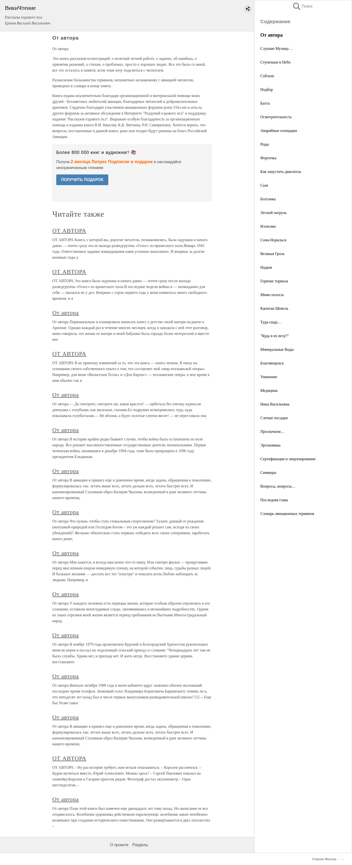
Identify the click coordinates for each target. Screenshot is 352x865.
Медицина (268, 390)
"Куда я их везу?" (274, 336)
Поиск (302, 6)
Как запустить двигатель (280, 172)
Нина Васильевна (274, 404)
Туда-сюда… (270, 322)
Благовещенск (272, 363)
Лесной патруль (273, 213)
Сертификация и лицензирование (288, 459)
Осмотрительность (276, 117)
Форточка (268, 158)
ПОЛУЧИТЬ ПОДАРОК (82, 180)
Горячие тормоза (274, 281)
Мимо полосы (272, 295)
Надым (266, 267)
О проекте (119, 845)
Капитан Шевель (274, 308)
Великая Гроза (272, 254)
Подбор (266, 89)
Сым (264, 185)
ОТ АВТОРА (69, 230)
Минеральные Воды (277, 349)
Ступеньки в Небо (275, 62)
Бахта (265, 103)
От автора (65, 313)
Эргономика (270, 445)
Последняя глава (274, 500)
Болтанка (267, 199)
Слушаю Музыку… (276, 48)
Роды (264, 144)
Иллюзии (268, 226)
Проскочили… (272, 431)
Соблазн (267, 76)
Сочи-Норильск (273, 240)
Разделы (140, 845)
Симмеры (268, 472)
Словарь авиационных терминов (287, 514)
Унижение (268, 377)
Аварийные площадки (278, 130)
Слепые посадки (274, 418)
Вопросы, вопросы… (278, 486)
